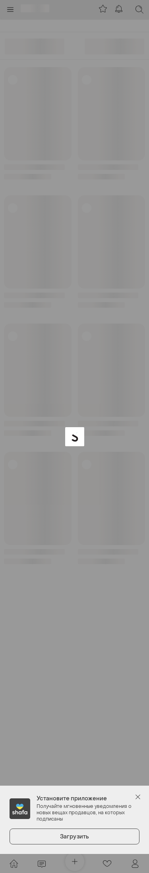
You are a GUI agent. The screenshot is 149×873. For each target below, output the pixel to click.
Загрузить (74, 836)
